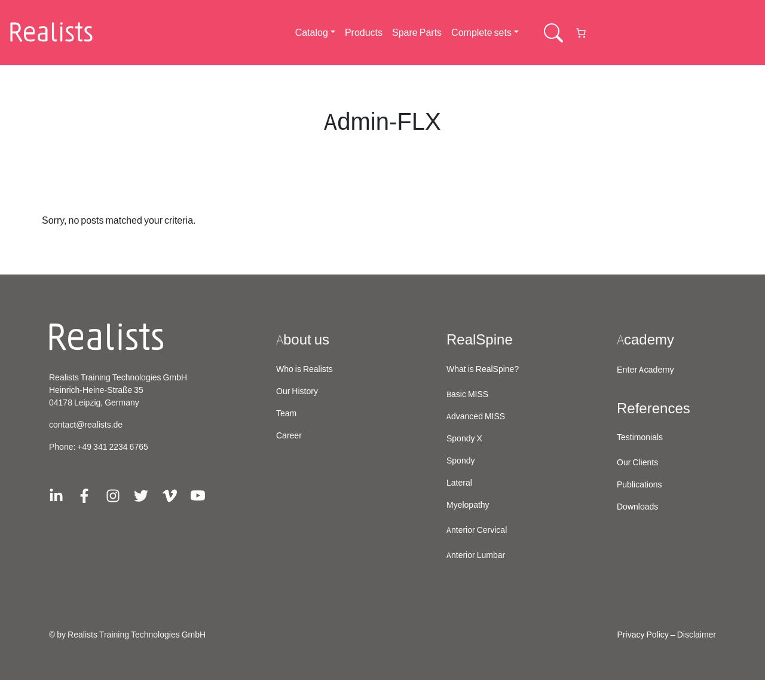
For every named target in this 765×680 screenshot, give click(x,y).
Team (286, 414)
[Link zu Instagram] (113, 494)
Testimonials (640, 438)
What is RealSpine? (482, 370)
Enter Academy (645, 370)
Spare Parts (417, 32)
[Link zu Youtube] (198, 494)
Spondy (460, 461)
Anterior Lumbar (475, 556)
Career (289, 436)
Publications (639, 485)
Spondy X (464, 439)
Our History (297, 392)
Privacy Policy (643, 635)
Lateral (459, 483)
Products (363, 32)
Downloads (637, 507)
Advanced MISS (475, 417)
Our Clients (637, 463)
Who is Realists (304, 370)
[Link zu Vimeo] (170, 494)
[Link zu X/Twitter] (141, 494)
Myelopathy (467, 505)
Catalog (311, 32)
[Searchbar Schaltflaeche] (553, 33)
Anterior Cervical (476, 530)
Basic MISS (467, 395)
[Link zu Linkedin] (56, 494)
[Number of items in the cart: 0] (581, 33)
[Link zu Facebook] (84, 494)
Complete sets (481, 32)
